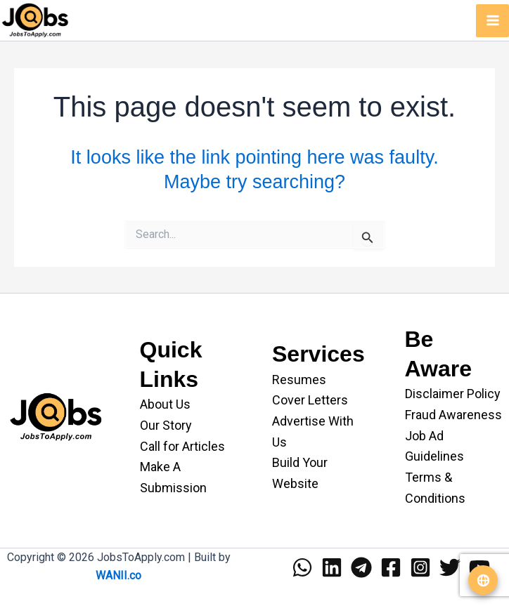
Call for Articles (182, 446)
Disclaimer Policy (453, 393)
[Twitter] (449, 567)
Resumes (299, 379)
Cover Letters (310, 400)
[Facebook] (390, 567)
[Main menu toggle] (492, 20)
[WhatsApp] (302, 567)
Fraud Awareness (453, 414)
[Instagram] (420, 567)
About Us (165, 404)
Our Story (166, 425)
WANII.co (118, 575)
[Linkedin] (331, 567)
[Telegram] (361, 567)
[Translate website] (483, 580)
